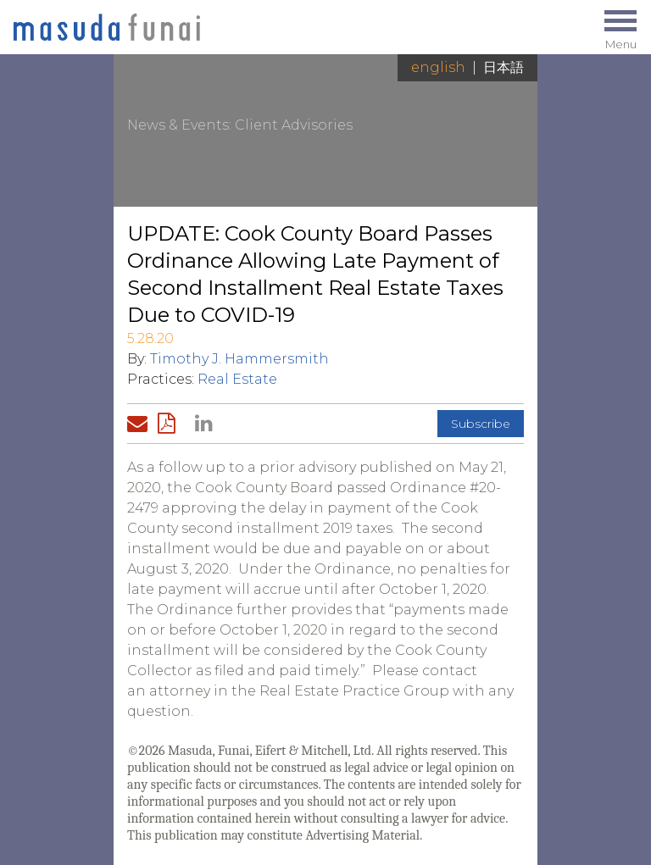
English (438, 67)
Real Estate (237, 379)
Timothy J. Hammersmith (239, 359)
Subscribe (480, 423)
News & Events (178, 125)
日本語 (503, 67)
